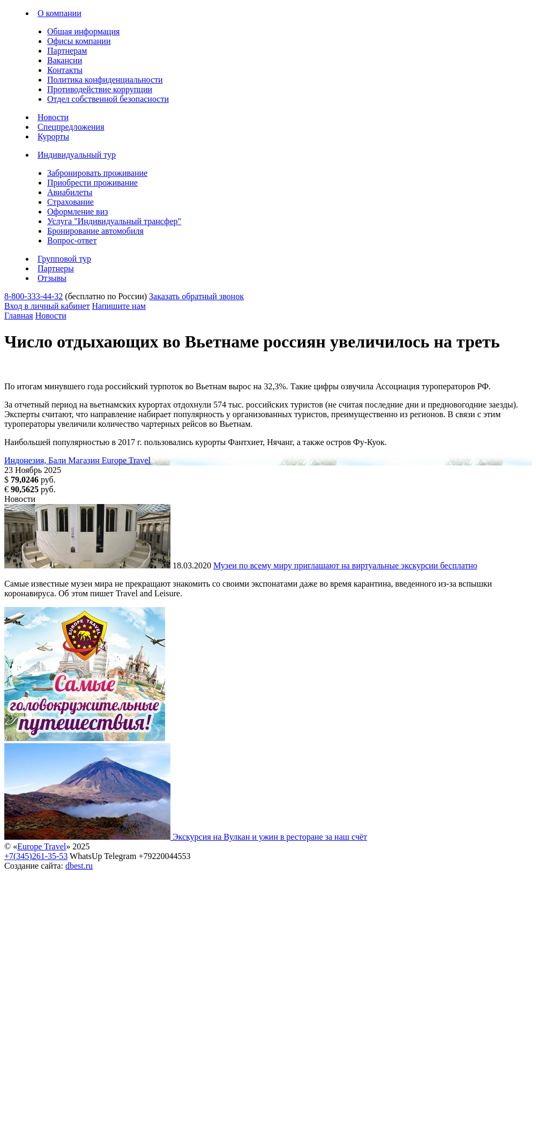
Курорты (53, 136)
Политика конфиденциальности (105, 79)
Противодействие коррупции (99, 89)
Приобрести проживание (92, 182)
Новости (53, 117)
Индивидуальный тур (77, 154)
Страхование (70, 201)
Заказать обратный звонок (196, 296)
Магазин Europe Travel (109, 460)
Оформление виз (77, 211)
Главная (18, 315)
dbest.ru (79, 865)
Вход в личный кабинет (47, 305)
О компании (59, 13)
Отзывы (52, 278)
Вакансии (64, 60)
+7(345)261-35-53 (36, 856)
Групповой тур (64, 258)
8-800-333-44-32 (33, 296)
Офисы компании (78, 41)
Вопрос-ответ (71, 240)
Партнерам (67, 50)
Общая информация (83, 31)
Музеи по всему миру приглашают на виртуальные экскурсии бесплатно (345, 565)
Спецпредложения (71, 126)
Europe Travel (41, 846)
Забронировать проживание (97, 172)
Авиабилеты (69, 192)
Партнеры (56, 268)
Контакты (65, 70)
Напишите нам (119, 305)
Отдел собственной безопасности (108, 98)
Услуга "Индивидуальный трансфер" (114, 221)
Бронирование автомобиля (95, 230)
